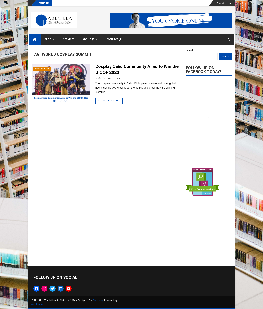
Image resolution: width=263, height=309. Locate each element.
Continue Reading (108, 100)
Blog (48, 39)
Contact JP (114, 39)
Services (68, 39)
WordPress (37, 304)
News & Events (42, 69)
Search (190, 50)
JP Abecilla (100, 78)
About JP (88, 39)
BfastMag (98, 300)
